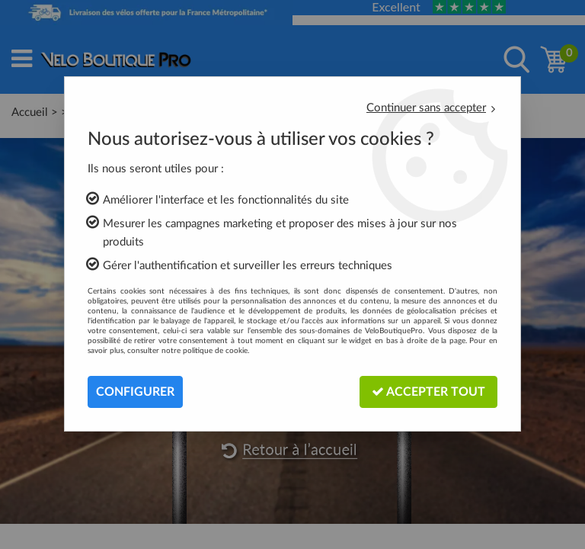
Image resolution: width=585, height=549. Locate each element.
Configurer (135, 392)
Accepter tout (428, 391)
